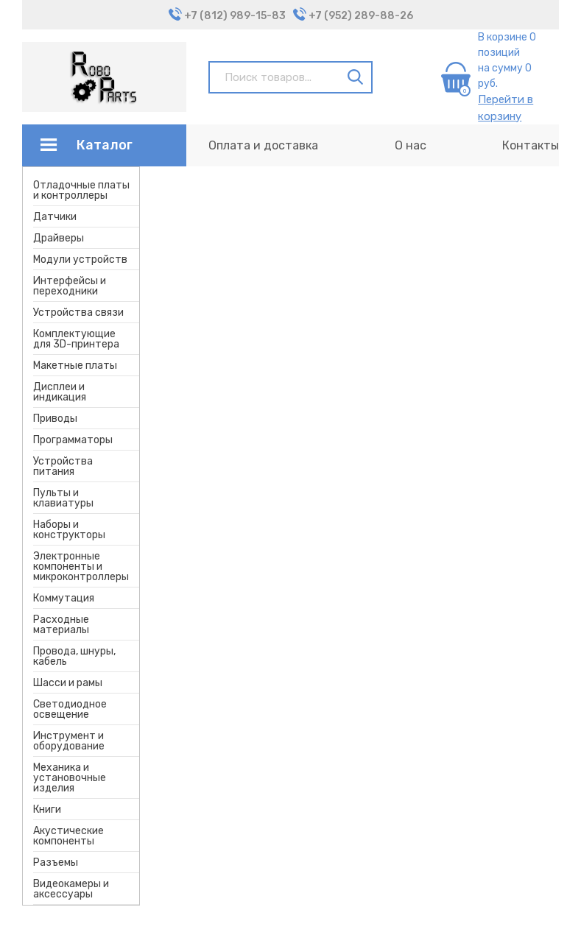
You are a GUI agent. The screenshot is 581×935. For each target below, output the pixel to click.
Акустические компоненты (68, 836)
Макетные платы (75, 365)
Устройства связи (78, 312)
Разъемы (55, 862)
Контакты (530, 145)
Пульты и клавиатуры (63, 498)
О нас (410, 145)
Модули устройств (80, 259)
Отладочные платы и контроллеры (81, 190)
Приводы (55, 418)
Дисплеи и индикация (59, 392)
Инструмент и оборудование (69, 741)
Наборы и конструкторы (69, 529)
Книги (47, 809)
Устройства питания (63, 466)
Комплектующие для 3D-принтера (76, 339)
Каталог (105, 145)
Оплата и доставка (263, 145)
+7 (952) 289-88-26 (361, 16)
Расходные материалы (61, 624)
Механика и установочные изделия (69, 777)
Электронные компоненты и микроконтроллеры (81, 566)
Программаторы (73, 440)
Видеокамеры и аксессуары (71, 889)
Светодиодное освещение (70, 709)
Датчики (55, 217)
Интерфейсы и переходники (69, 286)
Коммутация (63, 598)
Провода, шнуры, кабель (74, 656)
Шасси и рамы (67, 683)
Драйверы (58, 238)
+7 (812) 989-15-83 (235, 16)
